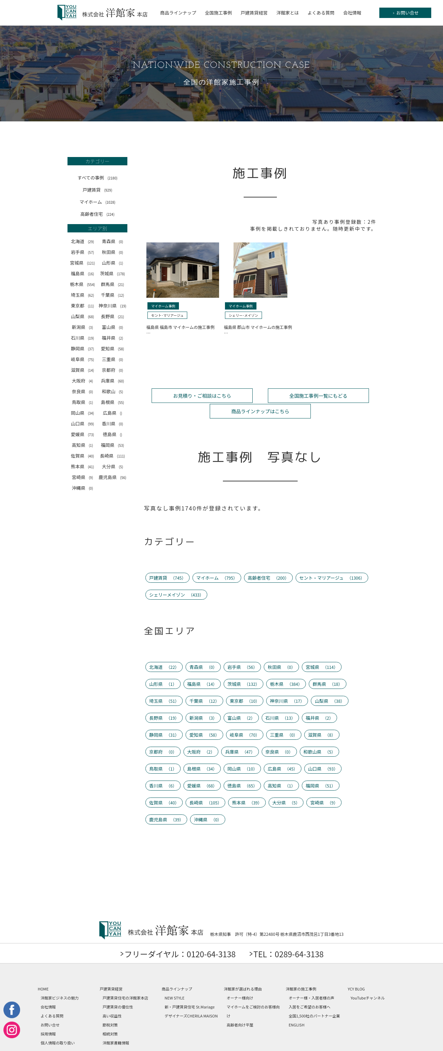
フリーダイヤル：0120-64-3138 (177, 937)
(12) (121, 295)
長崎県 (112, 455)
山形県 (112, 262)
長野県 (112, 316)
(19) (123, 305)
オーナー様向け (240, 981)
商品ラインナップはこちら (338, 394)
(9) (91, 477)
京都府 (112, 370)
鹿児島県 (112, 477)
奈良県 (82, 391)
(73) (91, 434)
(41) (91, 466)
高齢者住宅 (97, 214)
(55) (121, 402)
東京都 (82, 305)
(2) (121, 338)
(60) (121, 381)
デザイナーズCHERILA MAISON (191, 999)
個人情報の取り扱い (57, 1026)
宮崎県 (82, 477)
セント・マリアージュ (332, 560)
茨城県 (112, 273)
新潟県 (82, 327)
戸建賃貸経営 (254, 12)
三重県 (112, 359)
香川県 (112, 423)
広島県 (112, 412)
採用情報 (48, 1017)
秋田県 (112, 252)
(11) (91, 305)
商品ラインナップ (178, 12)
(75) (91, 359)
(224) (110, 214)
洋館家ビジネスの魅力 (59, 981)
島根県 (112, 402)
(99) (91, 423)
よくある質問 (321, 12)
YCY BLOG (356, 972)
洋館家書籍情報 (115, 1026)
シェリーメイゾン (176, 577)
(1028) (110, 202)
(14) (91, 370)
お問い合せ (406, 13)
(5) (121, 391)
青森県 (112, 241)
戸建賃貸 (97, 189)
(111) (121, 456)
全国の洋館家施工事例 (221, 82)
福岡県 (112, 445)
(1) (121, 263)
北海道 (82, 241)
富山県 (112, 327)
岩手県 (82, 252)
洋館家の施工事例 (301, 972)
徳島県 (112, 434)
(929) (108, 190)
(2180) (112, 178)
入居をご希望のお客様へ (310, 990)
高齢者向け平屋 (240, 1008)
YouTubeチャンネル (368, 981)
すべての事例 (98, 177)
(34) (91, 413)
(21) (121, 284)
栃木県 (82, 284)
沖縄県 (82, 488)
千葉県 (112, 295)
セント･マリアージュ (167, 315)
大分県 (112, 466)
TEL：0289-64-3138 (293, 937)
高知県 (82, 445)
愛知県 (112, 348)
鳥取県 (82, 402)
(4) (91, 381)
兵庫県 (112, 380)
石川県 (82, 337)
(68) (91, 316)
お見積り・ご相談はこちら (183, 394)
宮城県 (82, 262)
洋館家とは (287, 12)
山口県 (82, 423)
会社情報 (352, 12)
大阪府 (82, 380)
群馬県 (112, 284)
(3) (91, 327)
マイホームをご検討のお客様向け (253, 994)
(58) (121, 348)
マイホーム (98, 202)
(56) (123, 477)
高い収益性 (111, 999)
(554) (91, 284)
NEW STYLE (175, 981)
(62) (91, 295)
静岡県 (82, 348)
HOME (43, 972)
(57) (91, 252)
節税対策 (110, 1008)
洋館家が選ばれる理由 (243, 972)
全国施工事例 (218, 12)
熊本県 (82, 466)
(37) (91, 348)
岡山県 (82, 412)
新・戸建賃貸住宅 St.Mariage (190, 990)
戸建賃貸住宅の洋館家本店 (125, 981)
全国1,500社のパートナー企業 (314, 999)
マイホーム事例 (163, 305)
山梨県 (82, 316)
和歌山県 (320, 734)
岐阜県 (82, 359)
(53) (121, 445)
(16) (91, 273)
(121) (91, 263)
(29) (91, 241)
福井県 (112, 337)
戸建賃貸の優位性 (117, 990)
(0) (121, 241)
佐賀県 (82, 455)
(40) (91, 456)
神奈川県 (112, 305)
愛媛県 (82, 434)
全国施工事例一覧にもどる (260, 394)
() (121, 413)
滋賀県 (82, 370)
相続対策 (110, 1017)
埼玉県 (82, 295)
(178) (121, 273)
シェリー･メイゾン (243, 315)
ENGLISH (297, 1008)
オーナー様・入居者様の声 (311, 981)
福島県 (82, 273)
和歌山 (112, 391)
